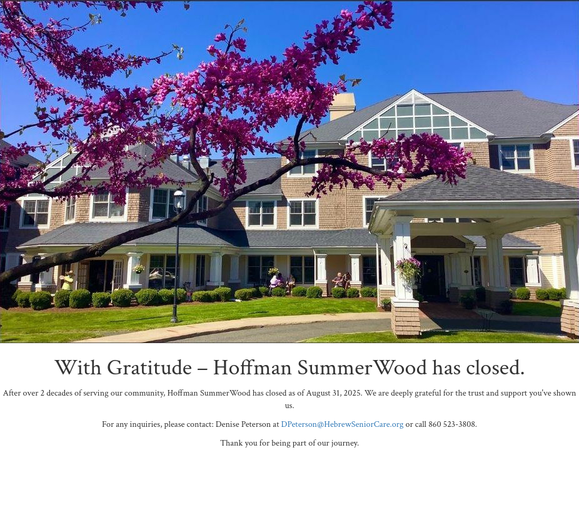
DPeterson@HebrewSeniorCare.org (342, 424)
